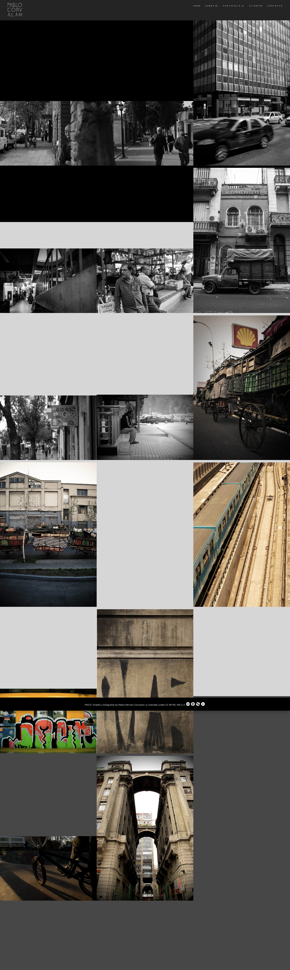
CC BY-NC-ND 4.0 (185, 704)
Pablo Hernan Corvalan (131, 704)
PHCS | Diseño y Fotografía (100, 704)
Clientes (256, 6)
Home (197, 6)
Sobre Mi (212, 6)
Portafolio (232, 6)
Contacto (275, 6)
